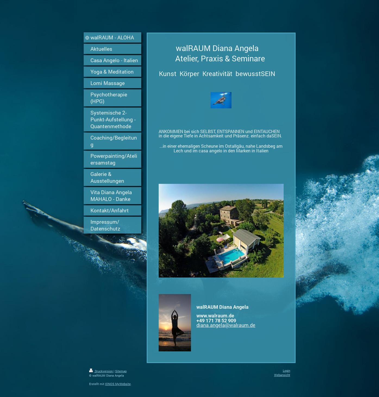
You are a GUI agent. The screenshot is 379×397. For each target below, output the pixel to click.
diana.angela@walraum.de (225, 325)
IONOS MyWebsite (118, 384)
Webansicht (282, 375)
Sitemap (121, 371)
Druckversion (101, 371)
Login (286, 370)
